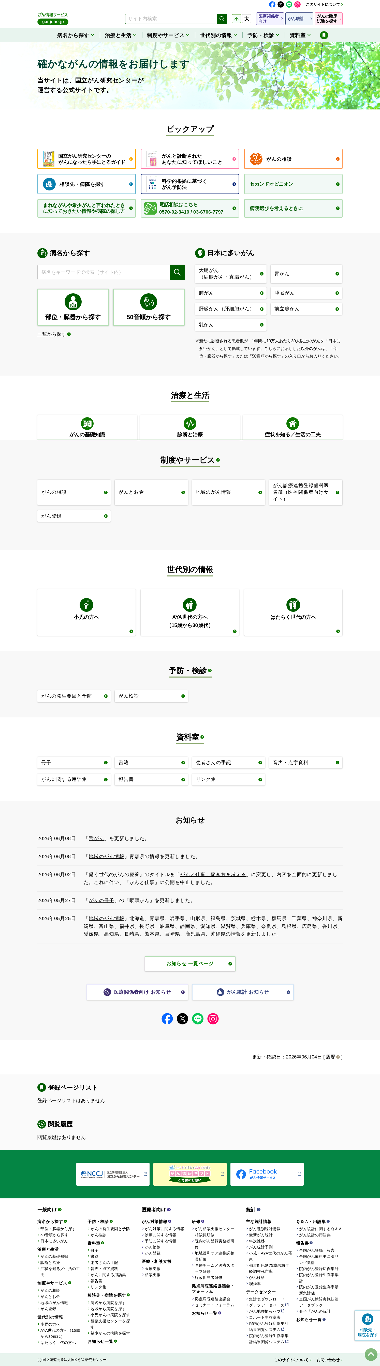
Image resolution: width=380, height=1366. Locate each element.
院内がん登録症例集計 (319, 1268)
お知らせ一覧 (100, 1341)
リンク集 (98, 1287)
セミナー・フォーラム (214, 1305)
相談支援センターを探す (110, 1324)
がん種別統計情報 (265, 1229)
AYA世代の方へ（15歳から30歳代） (60, 1333)
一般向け (47, 1209)
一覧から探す (51, 334)
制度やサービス (187, 460)
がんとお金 (50, 1296)
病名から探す (50, 1221)
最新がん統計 (261, 1235)
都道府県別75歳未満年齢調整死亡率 (269, 1268)
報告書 (97, 1281)
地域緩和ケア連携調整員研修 (214, 1256)
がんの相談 (50, 1290)
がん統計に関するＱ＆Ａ (320, 1229)
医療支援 (152, 1268)
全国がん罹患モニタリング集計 (319, 1259)
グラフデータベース (267, 1305)
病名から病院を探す (108, 1302)
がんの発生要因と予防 (110, 1229)
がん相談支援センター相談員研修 (214, 1232)
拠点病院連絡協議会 (212, 1299)
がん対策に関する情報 (164, 1229)
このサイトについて (323, 4)
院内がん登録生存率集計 (319, 1278)
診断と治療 (50, 1262)
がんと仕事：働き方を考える (213, 874)
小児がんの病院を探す (110, 1315)
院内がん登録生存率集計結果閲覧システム (268, 1338)
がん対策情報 (154, 1221)
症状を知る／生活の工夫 (60, 1271)
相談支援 (152, 1275)
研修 (196, 1221)
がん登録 (48, 1309)
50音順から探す (54, 1235)
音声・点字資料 (104, 1268)
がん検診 (98, 1235)
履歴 (330, 1056)
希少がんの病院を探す (110, 1333)
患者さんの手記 (104, 1262)
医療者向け (154, 1209)
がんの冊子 (101, 900)
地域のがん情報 (106, 856)
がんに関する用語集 (108, 1275)
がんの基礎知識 (54, 1256)
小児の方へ (50, 1324)
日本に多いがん (54, 1241)
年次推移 (257, 1241)
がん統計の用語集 (315, 1235)
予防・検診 (188, 670)
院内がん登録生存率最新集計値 (319, 1290)
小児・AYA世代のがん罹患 (270, 1256)
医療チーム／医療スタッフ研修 (214, 1268)
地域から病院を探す (108, 1309)
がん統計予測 (261, 1247)
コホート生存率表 (265, 1317)
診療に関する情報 (160, 1235)
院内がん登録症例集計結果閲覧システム (268, 1326)
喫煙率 (255, 1283)
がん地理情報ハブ (265, 1311)
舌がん (96, 838)
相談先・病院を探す (106, 1295)
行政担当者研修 (209, 1277)
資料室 (187, 737)
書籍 (94, 1256)
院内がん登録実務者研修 (214, 1244)
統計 (251, 1209)
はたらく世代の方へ (58, 1342)
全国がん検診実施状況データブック (319, 1302)
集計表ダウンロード (267, 1299)
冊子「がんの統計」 (317, 1311)
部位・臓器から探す (58, 1229)
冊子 (94, 1250)
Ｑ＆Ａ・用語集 (311, 1221)
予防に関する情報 (160, 1241)
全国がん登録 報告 (317, 1250)
